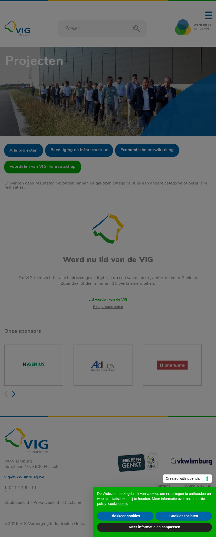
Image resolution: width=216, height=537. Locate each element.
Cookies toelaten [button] (183, 516)
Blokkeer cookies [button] (125, 516)
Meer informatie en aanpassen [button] (154, 527)
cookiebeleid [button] (118, 504)
